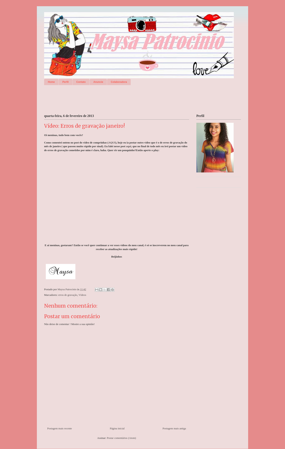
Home (51, 82)
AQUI (111, 142)
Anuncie (98, 82)
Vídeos (82, 294)
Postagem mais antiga (174, 428)
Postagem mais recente (59, 428)
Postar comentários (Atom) (121, 437)
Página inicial (117, 428)
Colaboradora (119, 82)
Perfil (65, 82)
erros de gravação (67, 294)
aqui (128, 146)
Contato (81, 82)
